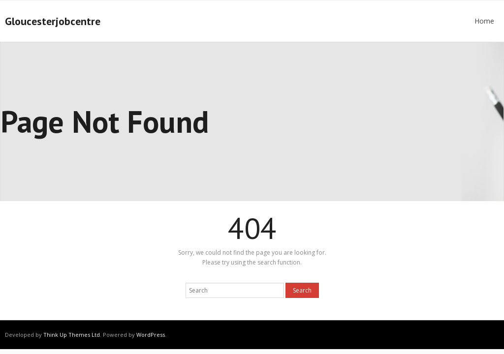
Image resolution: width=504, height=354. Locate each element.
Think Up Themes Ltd (71, 334)
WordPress (150, 334)
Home (484, 21)
